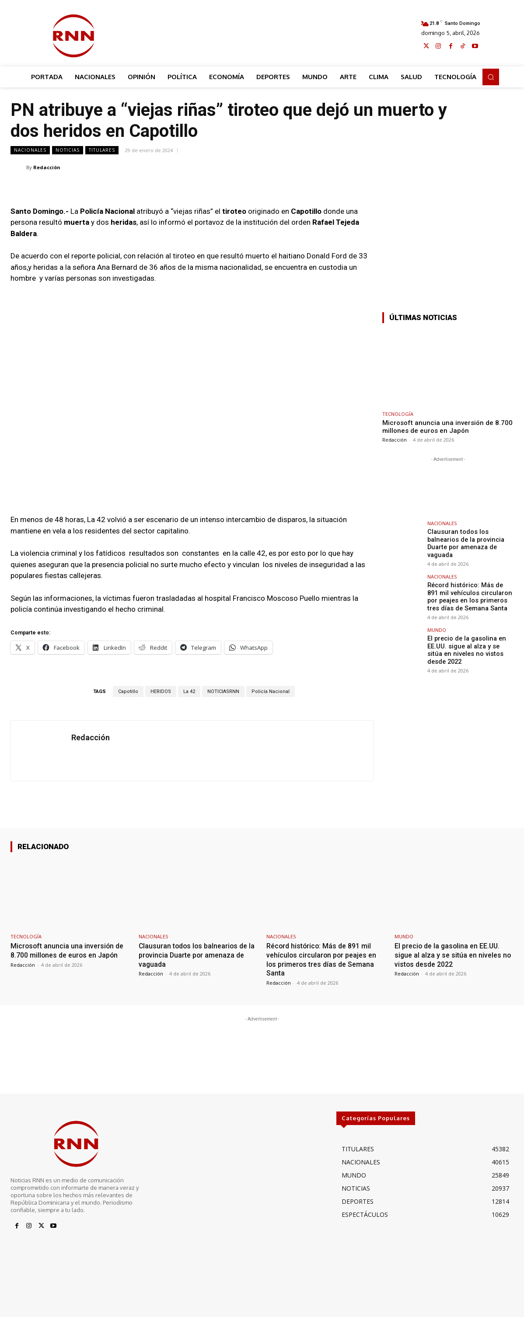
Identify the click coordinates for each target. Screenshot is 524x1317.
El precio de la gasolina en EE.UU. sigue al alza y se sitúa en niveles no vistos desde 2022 (469, 647)
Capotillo (128, 691)
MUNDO (436, 627)
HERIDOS (160, 691)
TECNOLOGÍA (397, 413)
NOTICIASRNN (223, 691)
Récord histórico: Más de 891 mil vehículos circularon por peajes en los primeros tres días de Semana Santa (469, 595)
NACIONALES (30, 150)
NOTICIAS (67, 150)
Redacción (46, 167)
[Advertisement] (267, 33)
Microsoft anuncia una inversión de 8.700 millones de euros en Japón (447, 427)
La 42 (189, 691)
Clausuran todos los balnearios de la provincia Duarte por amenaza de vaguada (464, 542)
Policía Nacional (271, 691)
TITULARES (102, 150)
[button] (490, 77)
